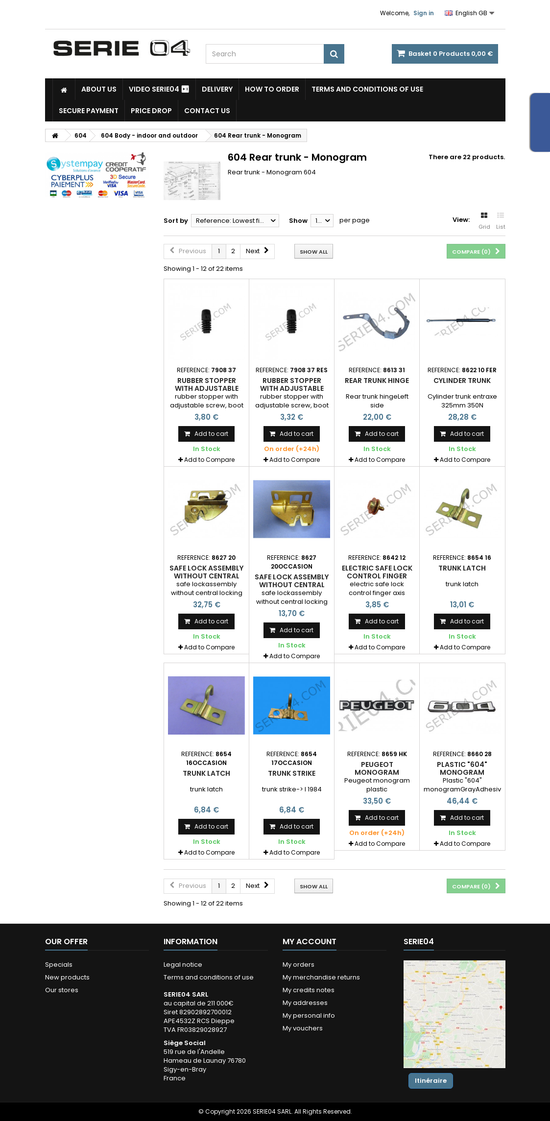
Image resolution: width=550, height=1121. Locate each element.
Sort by (176, 220)
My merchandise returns (321, 977)
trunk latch (462, 568)
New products (67, 977)
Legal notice (183, 964)
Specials (58, 964)
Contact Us (207, 111)
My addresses (305, 1002)
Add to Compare (209, 459)
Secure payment (89, 111)
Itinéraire (431, 1080)
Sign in (423, 13)
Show (298, 220)
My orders (298, 964)
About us (99, 89)
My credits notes (309, 990)
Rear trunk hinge (377, 380)
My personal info (309, 1015)
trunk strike (291, 773)
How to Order (272, 89)
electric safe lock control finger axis (377, 576)
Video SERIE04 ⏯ (159, 89)
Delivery (217, 89)
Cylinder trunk (462, 380)
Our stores (61, 990)
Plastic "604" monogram (462, 768)
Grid (484, 221)
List (500, 221)
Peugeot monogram (377, 768)
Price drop (151, 111)
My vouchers (303, 1028)
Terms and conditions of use (367, 89)
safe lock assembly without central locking (206, 576)
